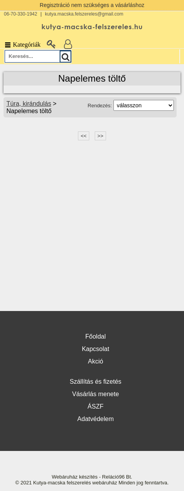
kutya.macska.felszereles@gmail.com (84, 14)
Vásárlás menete (95, 394)
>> (100, 136)
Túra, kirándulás (28, 103)
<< (84, 136)
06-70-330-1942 (20, 14)
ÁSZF (96, 406)
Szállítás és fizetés (96, 381)
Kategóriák (22, 44)
